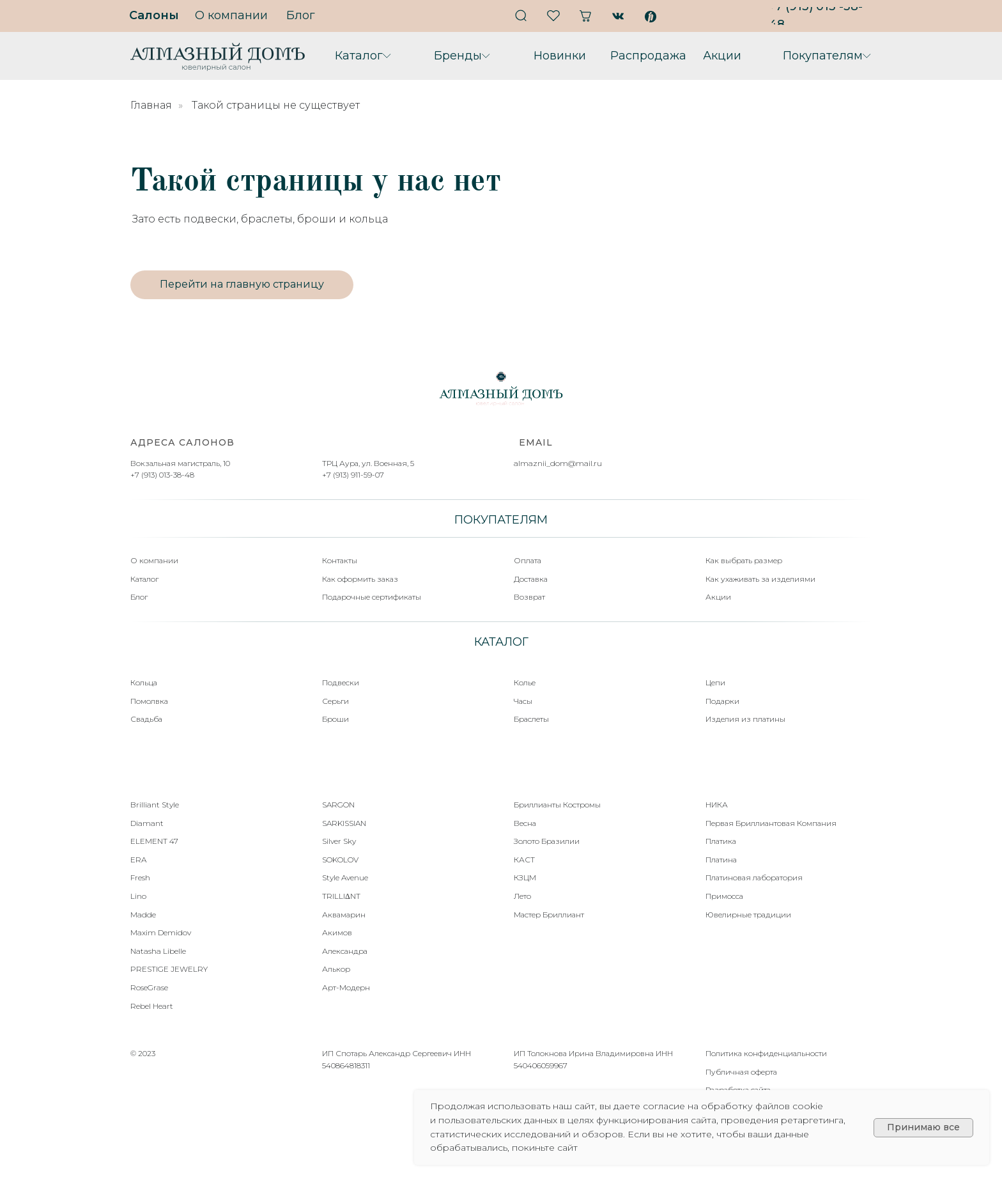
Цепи (715, 682)
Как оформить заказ (360, 579)
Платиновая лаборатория (754, 877)
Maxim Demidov (160, 932)
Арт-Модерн (346, 987)
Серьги (335, 701)
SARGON (338, 804)
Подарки (722, 701)
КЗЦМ (525, 877)
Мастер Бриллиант (549, 914)
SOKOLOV (340, 859)
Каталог (144, 579)
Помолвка (149, 701)
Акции (718, 597)
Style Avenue (345, 877)
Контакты (339, 560)
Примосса (724, 896)
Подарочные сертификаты (371, 597)
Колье (525, 682)
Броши (335, 719)
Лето (522, 896)
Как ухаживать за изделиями (760, 579)
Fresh (140, 877)
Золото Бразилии (547, 841)
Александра (344, 951)
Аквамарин (344, 914)
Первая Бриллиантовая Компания (770, 823)
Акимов (337, 932)
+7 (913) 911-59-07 (353, 474)
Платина (721, 859)
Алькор (336, 969)
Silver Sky (339, 841)
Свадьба (146, 719)
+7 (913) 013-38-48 (162, 474)
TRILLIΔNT (341, 896)
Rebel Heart (151, 1006)
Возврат (529, 597)
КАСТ (524, 859)
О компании (154, 560)
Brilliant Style (154, 804)
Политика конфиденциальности (766, 1053)
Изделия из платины (745, 719)
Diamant (147, 823)
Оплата (527, 560)
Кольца (143, 682)
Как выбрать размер (743, 560)
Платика (720, 841)
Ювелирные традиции (748, 914)
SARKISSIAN (344, 823)
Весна (525, 823)
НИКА (716, 804)
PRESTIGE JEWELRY (169, 969)
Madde (143, 914)
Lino (138, 896)
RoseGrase (149, 987)
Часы (523, 701)
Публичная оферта (741, 1072)
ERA (138, 859)
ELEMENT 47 (154, 841)
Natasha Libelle (158, 951)
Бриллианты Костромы (557, 804)
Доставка (531, 579)
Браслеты (531, 719)
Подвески (340, 682)
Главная (151, 105)
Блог (139, 597)
